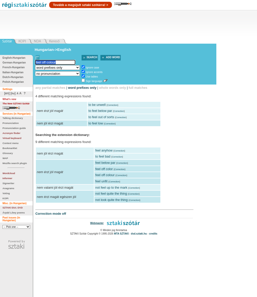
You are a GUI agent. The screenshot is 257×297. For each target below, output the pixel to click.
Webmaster (97, 223)
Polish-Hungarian (13, 82)
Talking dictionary (13, 118)
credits (153, 233)
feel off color (104, 169)
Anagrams (8, 188)
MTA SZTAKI (121, 233)
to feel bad (102, 156)
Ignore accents (94, 72)
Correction (112, 105)
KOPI (5, 198)
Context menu (11, 143)
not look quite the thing (111, 200)
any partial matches (50, 88)
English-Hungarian (14, 57)
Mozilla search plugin (15, 163)
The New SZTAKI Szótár (16, 103)
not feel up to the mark (111, 187)
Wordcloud (9, 173)
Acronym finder (11, 133)
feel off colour (105, 175)
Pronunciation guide (14, 128)
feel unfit (101, 181)
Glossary (8, 153)
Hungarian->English (53, 49)
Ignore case (92, 67)
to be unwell (97, 105)
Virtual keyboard (12, 138)
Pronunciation (11, 123)
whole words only (112, 88)
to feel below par (100, 111)
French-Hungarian (14, 67)
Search (92, 57)
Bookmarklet (10, 148)
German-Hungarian (14, 62)
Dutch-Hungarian (13, 77)
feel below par (105, 163)
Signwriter (8, 183)
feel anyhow (103, 150)
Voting (6, 193)
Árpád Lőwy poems (14, 212)
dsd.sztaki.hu (139, 233)
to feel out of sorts (101, 117)
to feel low (96, 123)
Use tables (92, 76)
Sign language (94, 81)
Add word (113, 57)
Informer (7, 178)
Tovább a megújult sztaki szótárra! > (80, 5)
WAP (5, 158)
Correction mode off (50, 213)
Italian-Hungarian (13, 72)
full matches (137, 88)
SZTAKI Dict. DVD (13, 207)
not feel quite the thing (111, 193)
